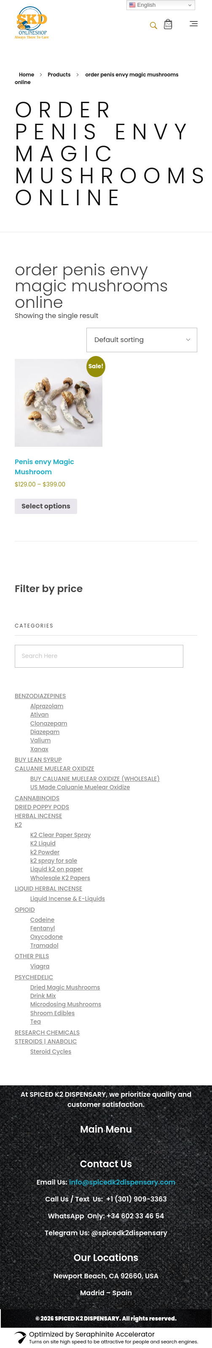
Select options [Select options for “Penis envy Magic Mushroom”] (45, 506)
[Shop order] (141, 340)
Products (59, 74)
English (142, 5)
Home (26, 74)
